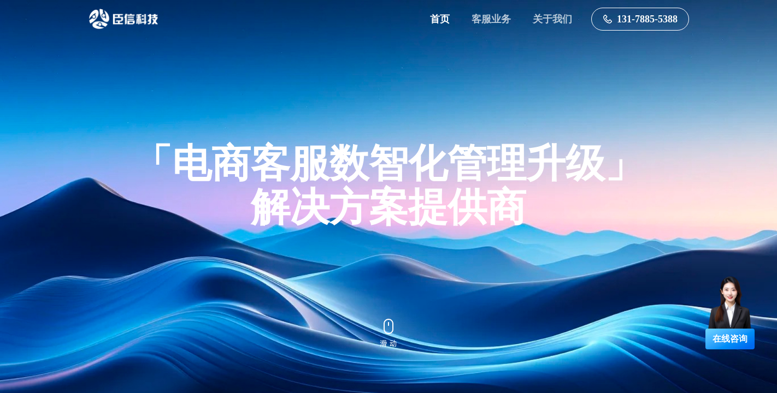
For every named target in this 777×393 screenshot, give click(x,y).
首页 (440, 19)
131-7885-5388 (640, 19)
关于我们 (552, 19)
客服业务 (491, 19)
